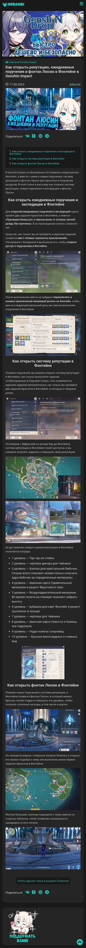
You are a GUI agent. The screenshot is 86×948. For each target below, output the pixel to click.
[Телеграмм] (47, 136)
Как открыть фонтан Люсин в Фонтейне (35, 163)
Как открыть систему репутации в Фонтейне (38, 158)
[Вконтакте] (27, 136)
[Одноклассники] (33, 136)
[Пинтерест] (40, 136)
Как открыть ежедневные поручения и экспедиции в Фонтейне (42, 152)
